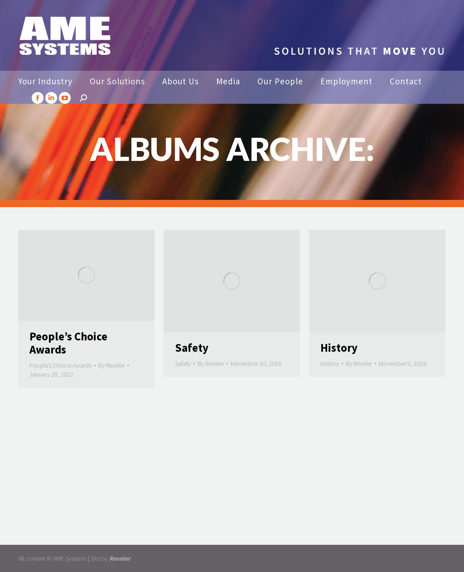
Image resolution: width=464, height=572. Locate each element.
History (339, 347)
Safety (191, 347)
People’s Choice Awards (68, 343)
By (111, 365)
